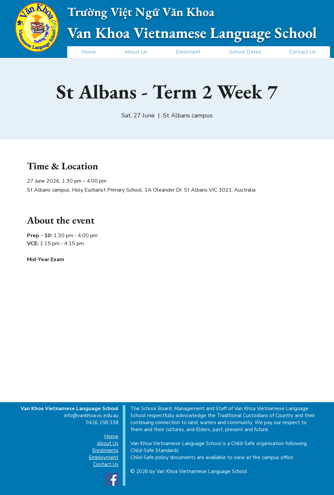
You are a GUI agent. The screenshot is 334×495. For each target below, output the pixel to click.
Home (111, 436)
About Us (107, 443)
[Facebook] (111, 479)
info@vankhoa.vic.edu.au (91, 415)
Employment (103, 457)
